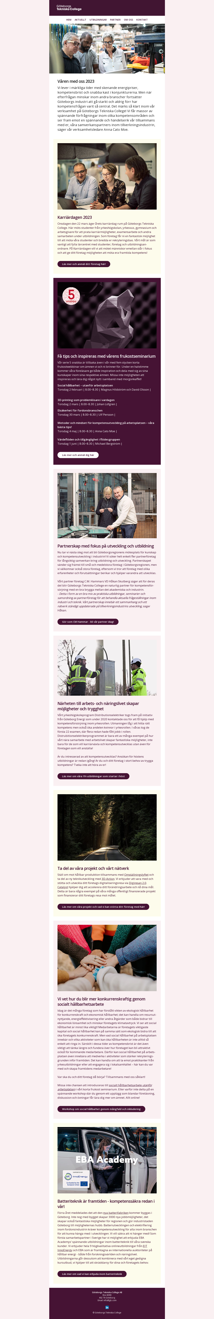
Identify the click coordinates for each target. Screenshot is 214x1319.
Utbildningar (98, 19)
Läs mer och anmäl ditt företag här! (84, 264)
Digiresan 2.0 (137, 883)
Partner (115, 19)
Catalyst (63, 887)
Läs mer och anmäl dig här (78, 455)
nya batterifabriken (116, 1213)
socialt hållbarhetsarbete (125, 1085)
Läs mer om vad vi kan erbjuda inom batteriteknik (92, 1274)
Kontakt (142, 19)
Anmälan (63, 394)
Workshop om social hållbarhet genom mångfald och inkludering (101, 1109)
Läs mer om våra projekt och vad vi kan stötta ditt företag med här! (103, 906)
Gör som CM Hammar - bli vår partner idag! (88, 621)
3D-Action (108, 879)
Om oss (128, 19)
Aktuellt (80, 19)
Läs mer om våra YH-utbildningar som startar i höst (93, 776)
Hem (68, 19)
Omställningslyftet (136, 875)
